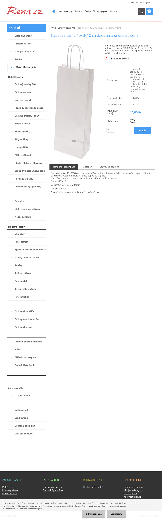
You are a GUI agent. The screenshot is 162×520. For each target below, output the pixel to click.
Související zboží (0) (109, 167)
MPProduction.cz (132, 497)
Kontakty (113, 11)
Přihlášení (134, 2)
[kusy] (110, 130)
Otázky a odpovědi (52, 487)
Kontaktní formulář (93, 487)
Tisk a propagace (100, 11)
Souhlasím (116, 514)
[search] (141, 11)
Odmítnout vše (94, 514)
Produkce (78, 11)
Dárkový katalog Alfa (66, 27)
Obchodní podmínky (53, 490)
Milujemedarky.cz (133, 490)
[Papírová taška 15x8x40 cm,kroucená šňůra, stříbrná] (74, 45)
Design (88, 11)
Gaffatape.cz (130, 493)
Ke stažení (87, 167)
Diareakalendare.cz (133, 487)
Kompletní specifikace (64, 167)
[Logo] (25, 10)
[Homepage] (52, 11)
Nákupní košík (9, 493)
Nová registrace (146, 2)
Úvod (53, 27)
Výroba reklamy (65, 11)
